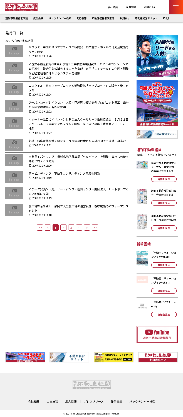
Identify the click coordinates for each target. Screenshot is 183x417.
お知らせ (125, 18)
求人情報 (71, 401)
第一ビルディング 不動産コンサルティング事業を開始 (64, 173)
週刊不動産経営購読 (16, 18)
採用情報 (131, 7)
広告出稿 (38, 18)
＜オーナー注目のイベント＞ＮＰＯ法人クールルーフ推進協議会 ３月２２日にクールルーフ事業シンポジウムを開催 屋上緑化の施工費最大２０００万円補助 (78, 124)
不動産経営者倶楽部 (103, 18)
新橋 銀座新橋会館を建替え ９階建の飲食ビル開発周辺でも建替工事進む (77, 141)
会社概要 (113, 7)
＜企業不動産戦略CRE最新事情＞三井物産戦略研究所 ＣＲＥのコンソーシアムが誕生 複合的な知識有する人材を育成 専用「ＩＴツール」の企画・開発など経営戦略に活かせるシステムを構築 (79, 68)
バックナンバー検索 (60, 18)
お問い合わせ (151, 7)
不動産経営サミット (146, 18)
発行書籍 (81, 18)
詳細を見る (164, 179)
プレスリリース (94, 401)
